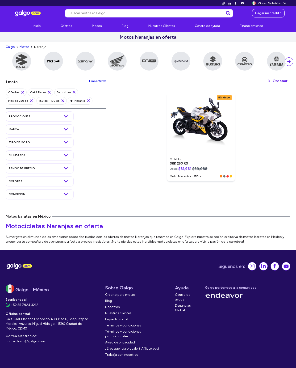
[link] (223, 3)
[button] (277, 81)
